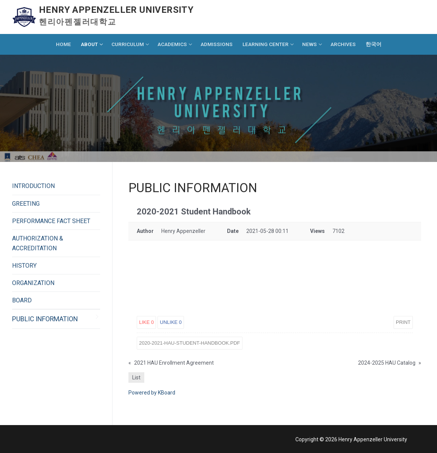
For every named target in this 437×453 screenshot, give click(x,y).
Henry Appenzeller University (116, 10)
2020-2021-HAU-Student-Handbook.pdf (189, 343)
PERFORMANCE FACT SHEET (51, 221)
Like (146, 322)
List (136, 377)
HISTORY (24, 265)
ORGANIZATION (33, 283)
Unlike (171, 322)
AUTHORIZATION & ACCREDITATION (37, 243)
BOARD (22, 300)
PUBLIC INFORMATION (45, 319)
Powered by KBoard (151, 393)
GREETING (26, 203)
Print (403, 322)
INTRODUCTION (33, 186)
